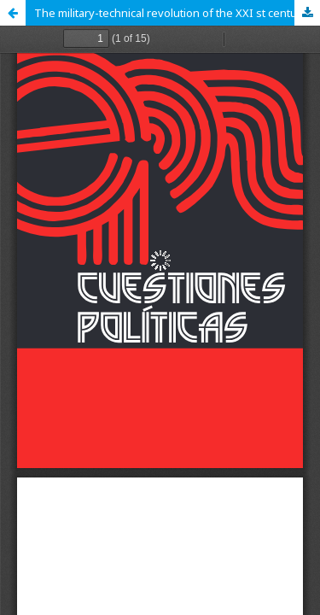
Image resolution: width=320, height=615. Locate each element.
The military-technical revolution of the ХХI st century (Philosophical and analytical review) (177, 12)
